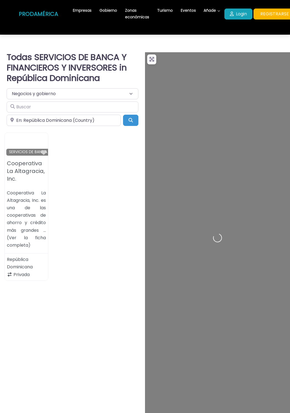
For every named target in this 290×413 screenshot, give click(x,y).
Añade (209, 10)
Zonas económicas (137, 14)
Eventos (188, 10)
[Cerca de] (64, 120)
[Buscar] (72, 106)
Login (238, 14)
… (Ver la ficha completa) (26, 237)
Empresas (82, 10)
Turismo (165, 10)
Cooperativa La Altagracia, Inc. (26, 171)
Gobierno (108, 10)
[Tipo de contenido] (72, 93)
